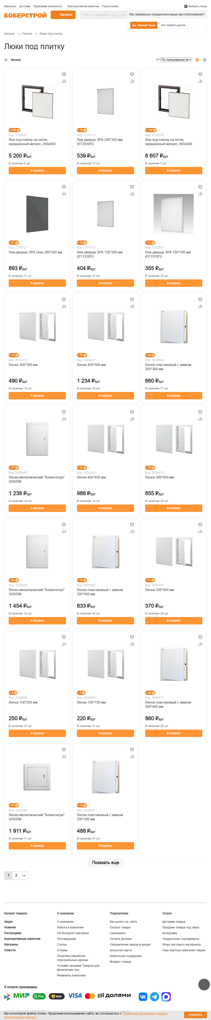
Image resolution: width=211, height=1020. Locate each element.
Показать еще (105, 862)
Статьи (62, 944)
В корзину (37, 170)
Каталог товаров (15, 913)
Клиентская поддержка (126, 956)
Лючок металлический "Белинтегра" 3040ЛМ (37, 479)
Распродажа (12, 933)
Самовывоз (117, 933)
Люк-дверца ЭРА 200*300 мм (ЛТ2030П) (100, 142)
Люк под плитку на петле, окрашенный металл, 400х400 (168, 142)
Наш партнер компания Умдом (183, 950)
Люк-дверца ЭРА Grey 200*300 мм (35, 252)
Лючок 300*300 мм (23, 365)
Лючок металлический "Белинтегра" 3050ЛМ (37, 592)
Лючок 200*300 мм (159, 590)
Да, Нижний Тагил (143, 25)
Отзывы (62, 950)
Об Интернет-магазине (73, 933)
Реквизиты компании (71, 975)
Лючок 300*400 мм (159, 477)
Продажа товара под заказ (180, 927)
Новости (10, 950)
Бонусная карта (121, 950)
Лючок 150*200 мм (23, 702)
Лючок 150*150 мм (91, 702)
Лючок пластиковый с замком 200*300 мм (100, 817)
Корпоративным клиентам (22, 938)
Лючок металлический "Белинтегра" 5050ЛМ (37, 817)
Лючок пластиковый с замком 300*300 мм (168, 367)
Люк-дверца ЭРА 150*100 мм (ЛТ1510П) (168, 254)
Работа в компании (70, 927)
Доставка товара (173, 921)
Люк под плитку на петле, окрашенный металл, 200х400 (32, 142)
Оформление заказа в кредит (130, 944)
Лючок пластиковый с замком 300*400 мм (168, 704)
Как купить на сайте (123, 921)
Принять (195, 1015)
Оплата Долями (121, 938)
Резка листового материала (181, 944)
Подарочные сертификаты (180, 938)
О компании (65, 921)
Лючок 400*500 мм (91, 365)
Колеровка (169, 933)
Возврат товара (120, 961)
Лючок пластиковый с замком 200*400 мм (100, 592)
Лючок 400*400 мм (91, 477)
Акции (8, 921)
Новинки (10, 927)
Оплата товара (120, 927)
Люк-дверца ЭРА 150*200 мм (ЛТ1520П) (100, 254)
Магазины (11, 944)
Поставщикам (66, 938)
